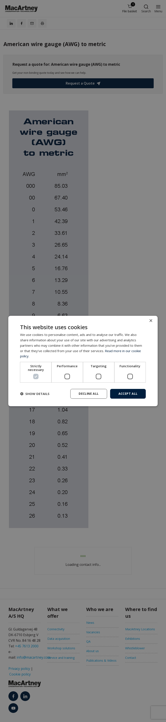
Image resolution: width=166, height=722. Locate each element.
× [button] (150, 320)
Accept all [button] (128, 393)
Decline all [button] (89, 393)
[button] (34, 394)
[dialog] (83, 361)
